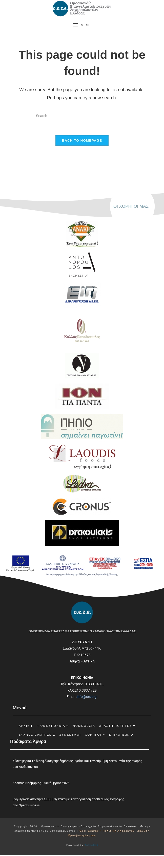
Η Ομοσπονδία (52, 726)
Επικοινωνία (121, 735)
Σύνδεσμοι (70, 735)
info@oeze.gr (87, 698)
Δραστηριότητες (117, 726)
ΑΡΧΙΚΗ (25, 726)
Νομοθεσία (84, 726)
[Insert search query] (82, 116)
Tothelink (91, 846)
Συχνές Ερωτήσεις (37, 735)
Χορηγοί (95, 735)
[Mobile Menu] (82, 25)
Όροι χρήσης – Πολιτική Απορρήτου (107, 831)
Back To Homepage (82, 142)
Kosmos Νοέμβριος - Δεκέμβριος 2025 (41, 784)
